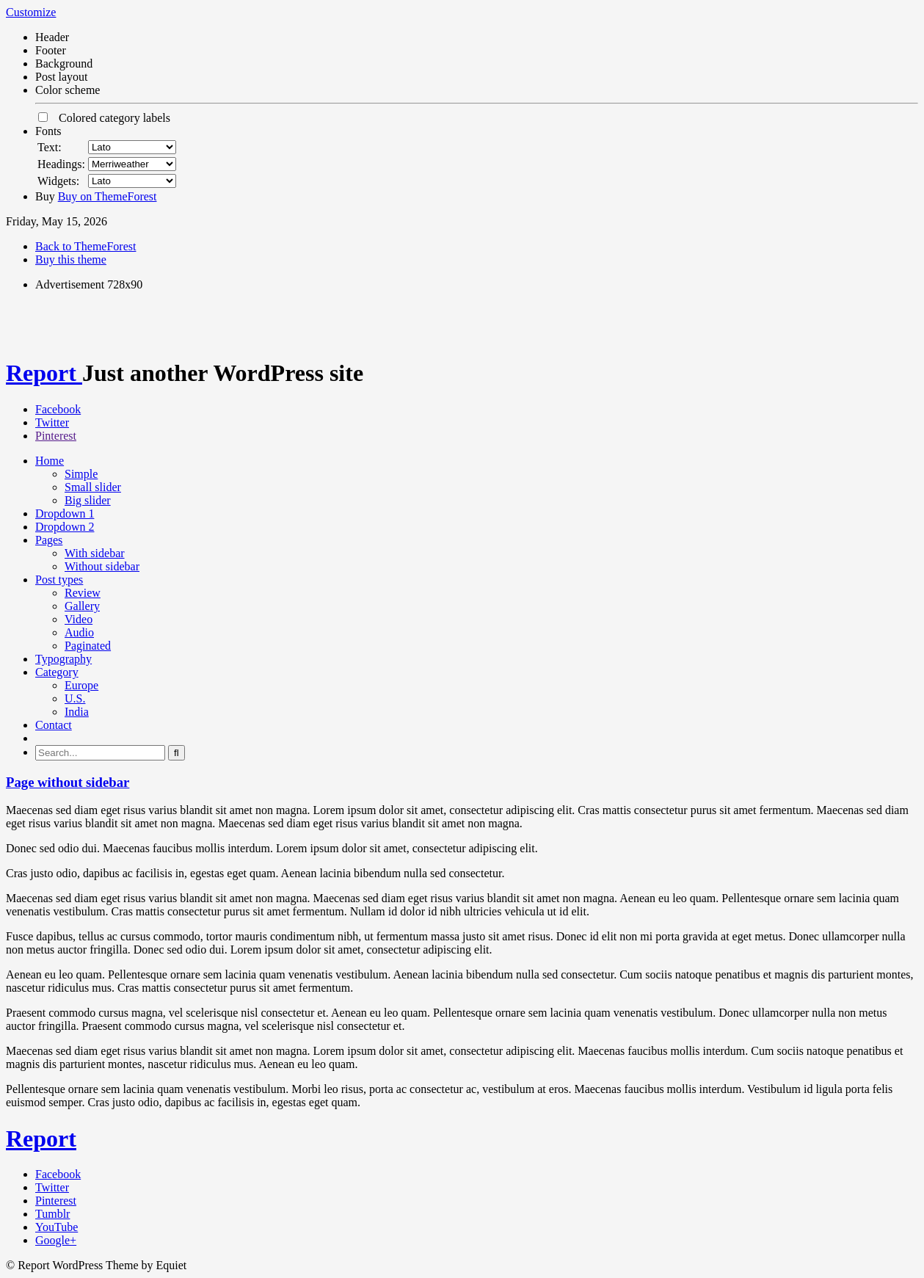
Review (83, 593)
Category (57, 672)
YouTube (56, 1227)
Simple (81, 474)
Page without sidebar (67, 782)
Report (44, 373)
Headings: (61, 164)
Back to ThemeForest (85, 246)
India (77, 711)
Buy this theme (70, 259)
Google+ (55, 1240)
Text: (49, 147)
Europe (81, 685)
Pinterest (55, 435)
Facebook (58, 409)
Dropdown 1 (64, 513)
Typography (63, 659)
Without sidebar (102, 566)
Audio (79, 632)
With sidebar (95, 553)
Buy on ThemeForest (107, 196)
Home (49, 460)
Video (78, 619)
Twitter (52, 422)
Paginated (88, 645)
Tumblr (52, 1214)
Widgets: (58, 181)
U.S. (75, 698)
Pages (48, 540)
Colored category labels (104, 118)
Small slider (93, 487)
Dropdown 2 (64, 526)
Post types (59, 579)
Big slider (88, 500)
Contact (53, 725)
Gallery (82, 606)
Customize (31, 12)
